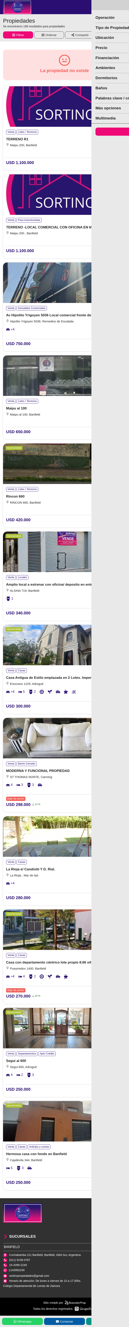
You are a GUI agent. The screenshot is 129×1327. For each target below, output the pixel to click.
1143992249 (17, 1270)
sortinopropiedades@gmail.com (29, 1275)
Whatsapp (22, 1321)
